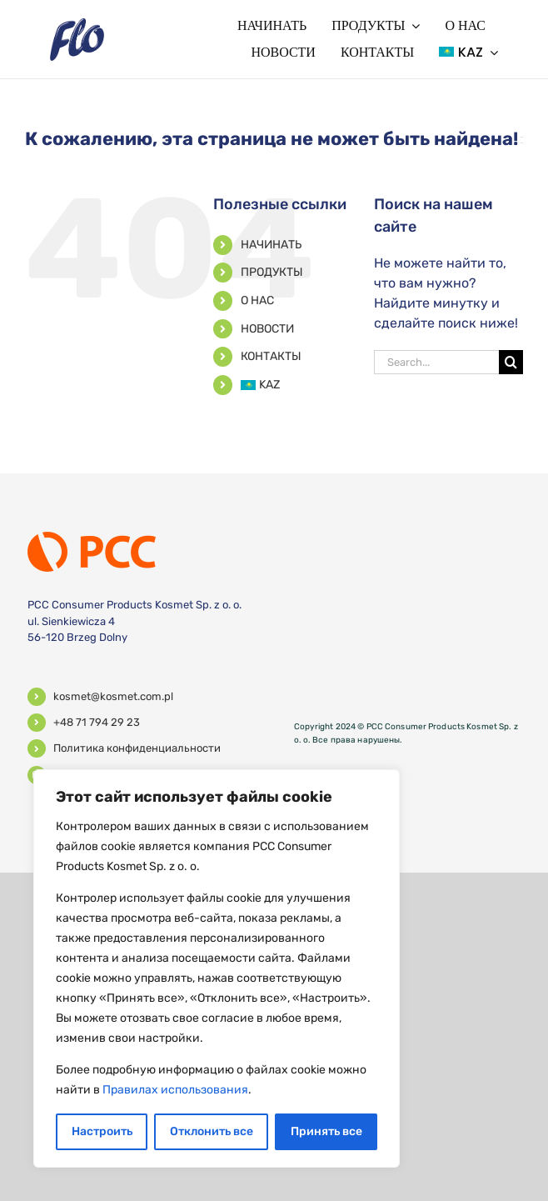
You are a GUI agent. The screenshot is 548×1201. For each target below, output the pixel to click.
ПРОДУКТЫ (272, 272)
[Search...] (436, 362)
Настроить (102, 1131)
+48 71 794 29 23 (96, 722)
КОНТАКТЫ (271, 356)
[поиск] (511, 362)
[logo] (77, 25)
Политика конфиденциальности (137, 748)
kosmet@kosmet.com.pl (113, 696)
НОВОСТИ (267, 329)
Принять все (326, 1131)
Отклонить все (211, 1131)
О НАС (257, 300)
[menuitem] (468, 52)
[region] (216, 968)
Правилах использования (175, 1090)
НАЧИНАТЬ (271, 245)
